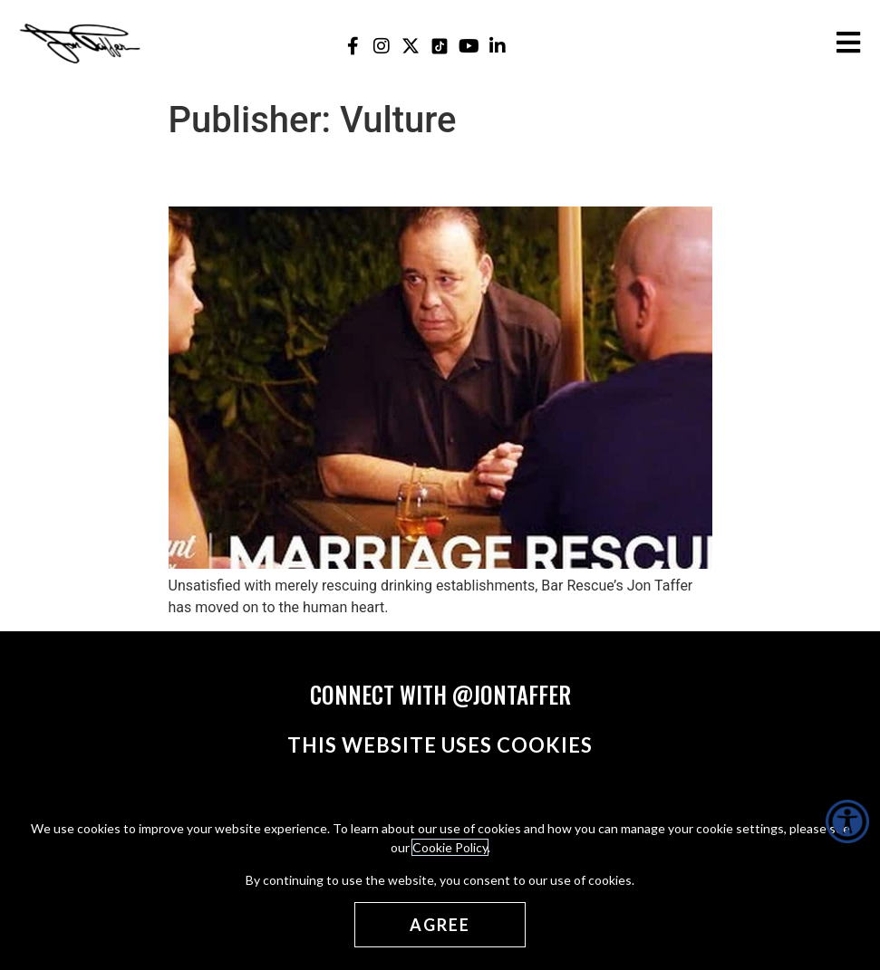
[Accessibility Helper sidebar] (847, 821)
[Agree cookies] (440, 924)
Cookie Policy (450, 847)
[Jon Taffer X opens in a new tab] (411, 46)
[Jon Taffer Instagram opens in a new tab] (382, 46)
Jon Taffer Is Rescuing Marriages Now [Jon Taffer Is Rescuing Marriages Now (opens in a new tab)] (416, 174)
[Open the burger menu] (848, 42)
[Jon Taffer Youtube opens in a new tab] (469, 46)
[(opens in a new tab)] (440, 563)
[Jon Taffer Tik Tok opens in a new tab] (440, 46)
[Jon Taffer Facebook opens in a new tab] (353, 46)
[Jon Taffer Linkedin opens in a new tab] (498, 46)
